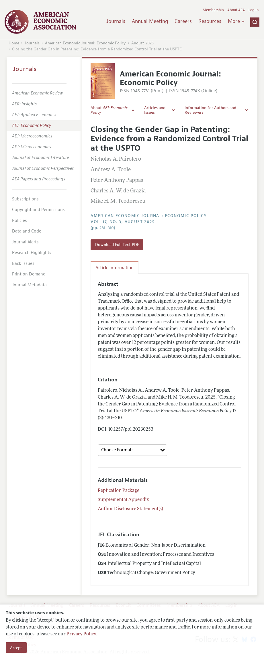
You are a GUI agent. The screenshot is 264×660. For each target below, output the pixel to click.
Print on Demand (29, 274)
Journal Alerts (25, 242)
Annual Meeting (150, 21)
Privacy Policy (81, 634)
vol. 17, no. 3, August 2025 (123, 221)
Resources (209, 21)
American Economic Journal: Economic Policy (85, 43)
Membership (213, 10)
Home (14, 43)
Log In (254, 10)
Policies (19, 220)
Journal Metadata (29, 285)
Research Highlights (31, 252)
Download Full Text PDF (117, 244)
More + (236, 21)
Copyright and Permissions (38, 209)
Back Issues (23, 263)
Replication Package (118, 490)
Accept (16, 647)
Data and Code (26, 231)
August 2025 (142, 43)
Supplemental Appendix (123, 500)
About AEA (236, 10)
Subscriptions (25, 199)
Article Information (114, 268)
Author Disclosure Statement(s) (130, 509)
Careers (183, 21)
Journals (115, 21)
